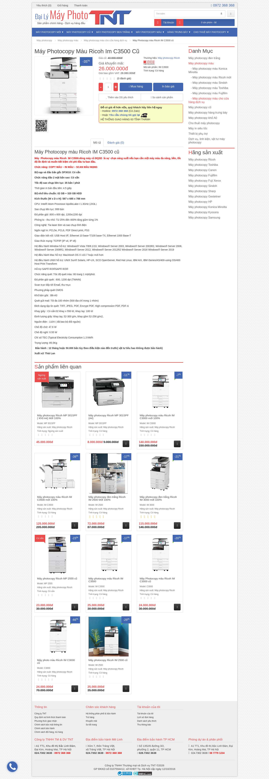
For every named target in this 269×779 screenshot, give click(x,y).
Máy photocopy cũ (79, 32)
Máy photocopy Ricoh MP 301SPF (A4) (108, 417)
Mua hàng (136, 86)
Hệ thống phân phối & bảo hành (101, 713)
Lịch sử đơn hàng (145, 717)
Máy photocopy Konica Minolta (207, 207)
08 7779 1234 (217, 753)
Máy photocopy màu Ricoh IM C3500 (105, 580)
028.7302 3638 (147, 752)
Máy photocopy (44, 40)
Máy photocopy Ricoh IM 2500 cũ (108, 660)
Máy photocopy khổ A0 (202, 117)
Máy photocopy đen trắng (113, 32)
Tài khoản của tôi (145, 713)
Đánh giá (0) (116, 142)
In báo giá (168, 86)
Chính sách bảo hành (45, 728)
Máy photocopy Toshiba (203, 164)
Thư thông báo (144, 724)
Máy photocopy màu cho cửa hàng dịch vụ (105, 40)
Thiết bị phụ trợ (198, 133)
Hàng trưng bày (177, 32)
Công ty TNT (41, 713)
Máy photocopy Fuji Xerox (204, 180)
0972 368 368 (222, 5)
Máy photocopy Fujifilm (202, 175)
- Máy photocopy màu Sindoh (207, 82)
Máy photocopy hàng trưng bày (207, 112)
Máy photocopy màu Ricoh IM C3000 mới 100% (157, 417)
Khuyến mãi (91, 721)
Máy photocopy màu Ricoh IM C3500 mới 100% (54, 498)
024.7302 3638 (43, 752)
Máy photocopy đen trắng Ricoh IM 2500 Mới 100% (106, 498)
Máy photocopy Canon (202, 170)
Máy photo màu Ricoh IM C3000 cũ (56, 662)
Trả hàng (90, 717)
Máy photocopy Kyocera (203, 212)
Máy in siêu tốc (197, 128)
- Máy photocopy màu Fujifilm (207, 93)
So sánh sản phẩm (162, 97)
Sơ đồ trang (91, 724)
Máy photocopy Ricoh (169, 58)
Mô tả (97, 142)
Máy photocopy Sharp (202, 191)
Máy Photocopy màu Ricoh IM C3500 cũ (153, 40)
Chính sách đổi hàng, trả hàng (49, 732)
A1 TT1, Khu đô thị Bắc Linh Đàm (55, 745)
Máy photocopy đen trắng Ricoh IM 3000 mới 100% (158, 498)
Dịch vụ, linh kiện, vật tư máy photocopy (206, 140)
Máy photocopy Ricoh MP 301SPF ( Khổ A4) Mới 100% (57, 417)
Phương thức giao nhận (46, 721)
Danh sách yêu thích (146, 721)
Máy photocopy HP (200, 201)
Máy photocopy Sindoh (202, 185)
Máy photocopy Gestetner (204, 196)
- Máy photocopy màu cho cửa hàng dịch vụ (208, 100)
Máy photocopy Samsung (204, 217)
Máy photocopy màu (149, 32)
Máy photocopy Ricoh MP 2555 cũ (57, 578)
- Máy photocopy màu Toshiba (208, 87)
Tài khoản (164, 22)
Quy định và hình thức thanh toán (50, 717)
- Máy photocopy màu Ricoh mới (209, 77)
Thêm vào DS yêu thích (119, 97)
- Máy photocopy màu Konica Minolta (207, 70)
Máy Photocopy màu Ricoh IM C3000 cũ (157, 580)
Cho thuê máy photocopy (210, 32)
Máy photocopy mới (48, 32)
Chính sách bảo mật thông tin (48, 724)
